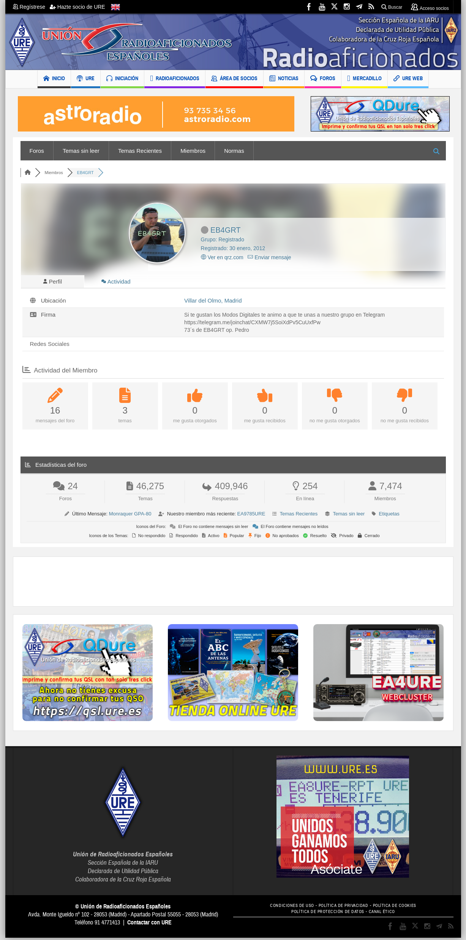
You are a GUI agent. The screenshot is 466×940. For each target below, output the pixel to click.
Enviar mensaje (269, 257)
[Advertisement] (233, 584)
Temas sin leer (81, 150)
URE (85, 79)
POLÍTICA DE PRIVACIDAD (343, 908)
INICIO (54, 79)
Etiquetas (389, 516)
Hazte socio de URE (77, 7)
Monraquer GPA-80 (130, 516)
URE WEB (408, 79)
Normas (234, 150)
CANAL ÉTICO (386, 914)
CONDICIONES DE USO (286, 908)
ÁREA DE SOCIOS (234, 79)
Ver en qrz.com (222, 257)
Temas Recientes (140, 150)
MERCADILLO (364, 79)
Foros (37, 150)
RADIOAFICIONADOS (174, 79)
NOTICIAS (284, 79)
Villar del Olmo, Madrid (213, 303)
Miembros (192, 150)
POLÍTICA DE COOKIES (401, 908)
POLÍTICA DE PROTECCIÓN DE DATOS (326, 914)
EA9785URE (251, 516)
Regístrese (31, 7)
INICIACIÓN (122, 79)
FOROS (323, 79)
